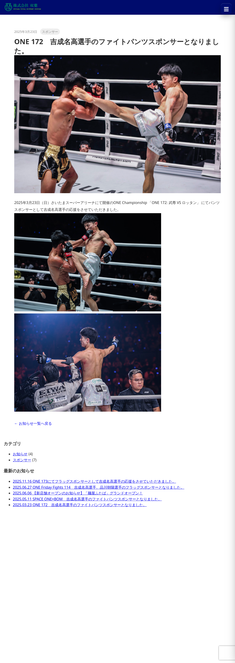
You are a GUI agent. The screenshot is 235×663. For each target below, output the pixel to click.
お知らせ (20, 453)
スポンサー (22, 459)
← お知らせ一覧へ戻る (33, 423)
